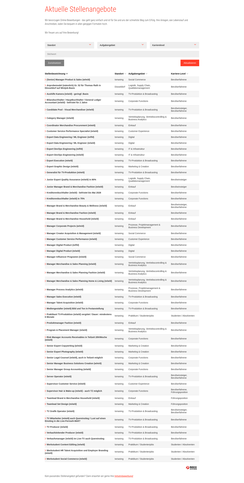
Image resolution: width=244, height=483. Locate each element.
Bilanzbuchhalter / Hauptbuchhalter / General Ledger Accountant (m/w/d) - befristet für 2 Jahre (73, 101)
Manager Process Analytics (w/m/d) (65, 289)
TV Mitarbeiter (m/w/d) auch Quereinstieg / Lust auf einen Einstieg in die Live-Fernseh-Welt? (75, 419)
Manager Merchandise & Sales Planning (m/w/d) (71, 264)
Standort (120, 73)
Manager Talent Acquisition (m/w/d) (65, 302)
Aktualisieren (190, 63)
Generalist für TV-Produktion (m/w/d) (65, 172)
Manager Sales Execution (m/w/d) (64, 296)
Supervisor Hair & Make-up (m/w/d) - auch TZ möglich (74, 391)
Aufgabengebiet (137, 73)
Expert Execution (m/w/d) (60, 160)
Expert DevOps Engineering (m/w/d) (65, 155)
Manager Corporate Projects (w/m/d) (65, 226)
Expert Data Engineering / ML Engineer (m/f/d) (70, 137)
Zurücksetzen (54, 63)
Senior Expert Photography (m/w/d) (65, 351)
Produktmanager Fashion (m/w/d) (64, 323)
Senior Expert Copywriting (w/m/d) (64, 346)
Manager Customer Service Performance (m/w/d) (72, 239)
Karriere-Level (179, 73)
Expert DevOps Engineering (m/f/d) (65, 149)
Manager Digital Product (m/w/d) (63, 251)
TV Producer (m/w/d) (57, 427)
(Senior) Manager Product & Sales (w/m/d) (68, 79)
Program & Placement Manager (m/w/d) (67, 330)
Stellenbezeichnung (56, 73)
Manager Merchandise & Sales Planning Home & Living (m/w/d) (79, 281)
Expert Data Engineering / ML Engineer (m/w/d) (71, 143)
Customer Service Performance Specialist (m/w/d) (72, 131)
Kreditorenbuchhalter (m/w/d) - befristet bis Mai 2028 (74, 192)
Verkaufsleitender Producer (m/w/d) (65, 432)
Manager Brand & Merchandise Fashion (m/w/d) (71, 213)
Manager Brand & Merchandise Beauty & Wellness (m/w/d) (77, 206)
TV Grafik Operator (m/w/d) (60, 411)
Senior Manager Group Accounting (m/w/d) (69, 369)
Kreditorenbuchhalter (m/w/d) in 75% (65, 198)
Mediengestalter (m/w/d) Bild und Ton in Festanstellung (75, 308)
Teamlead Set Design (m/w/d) (62, 404)
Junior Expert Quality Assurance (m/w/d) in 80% (71, 179)
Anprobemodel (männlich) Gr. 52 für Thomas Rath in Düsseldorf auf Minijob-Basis (73, 86)
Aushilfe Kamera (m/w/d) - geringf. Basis (67, 94)
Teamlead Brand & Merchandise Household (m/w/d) (73, 398)
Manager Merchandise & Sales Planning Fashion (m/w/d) (76, 272)
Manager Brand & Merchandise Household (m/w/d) (73, 219)
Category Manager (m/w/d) (60, 118)
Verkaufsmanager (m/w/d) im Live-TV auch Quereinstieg (75, 438)
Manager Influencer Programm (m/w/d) (66, 257)
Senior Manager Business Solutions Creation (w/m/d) (74, 363)
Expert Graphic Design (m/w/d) (62, 166)
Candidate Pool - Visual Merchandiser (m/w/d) (70, 109)
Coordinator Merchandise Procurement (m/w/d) (71, 125)
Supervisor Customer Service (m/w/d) (66, 384)
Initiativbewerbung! (124, 476)
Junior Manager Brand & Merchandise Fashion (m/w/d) (75, 187)
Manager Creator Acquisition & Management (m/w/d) (74, 233)
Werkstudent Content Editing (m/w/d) (66, 444)
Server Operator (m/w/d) (59, 376)
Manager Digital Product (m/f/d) (63, 245)
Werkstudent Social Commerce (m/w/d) (67, 459)
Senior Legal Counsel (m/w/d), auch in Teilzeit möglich (75, 357)
